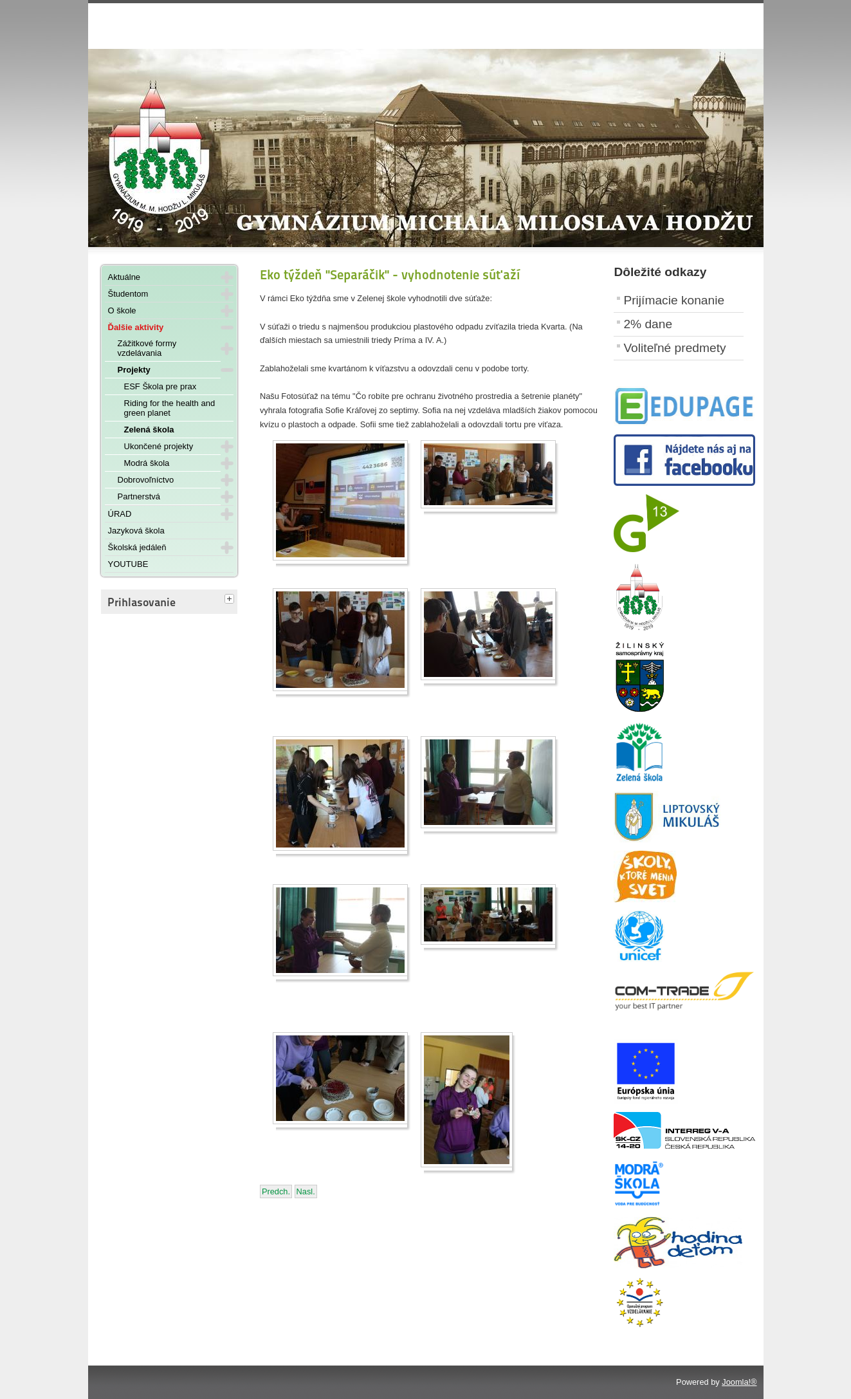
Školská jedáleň (137, 547)
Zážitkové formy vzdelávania (147, 348)
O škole (122, 310)
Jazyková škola (136, 530)
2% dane (647, 324)
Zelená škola (149, 429)
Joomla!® (739, 1382)
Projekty (134, 370)
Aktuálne (124, 277)
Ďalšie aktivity (136, 327)
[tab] (230, 599)
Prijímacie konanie (673, 300)
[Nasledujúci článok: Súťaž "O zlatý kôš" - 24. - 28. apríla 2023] (306, 1191)
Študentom (128, 294)
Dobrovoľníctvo (146, 480)
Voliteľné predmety (674, 348)
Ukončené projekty (159, 446)
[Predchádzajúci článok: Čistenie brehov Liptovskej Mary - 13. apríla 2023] (276, 1191)
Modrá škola (147, 463)
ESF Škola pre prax (160, 386)
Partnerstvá (139, 496)
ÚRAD (120, 514)
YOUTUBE (128, 564)
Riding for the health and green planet (169, 408)
